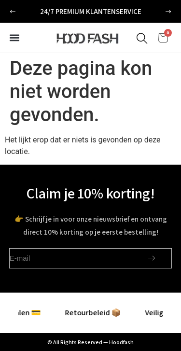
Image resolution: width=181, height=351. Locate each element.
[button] (12, 11)
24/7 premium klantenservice (90, 11)
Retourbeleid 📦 (94, 313)
